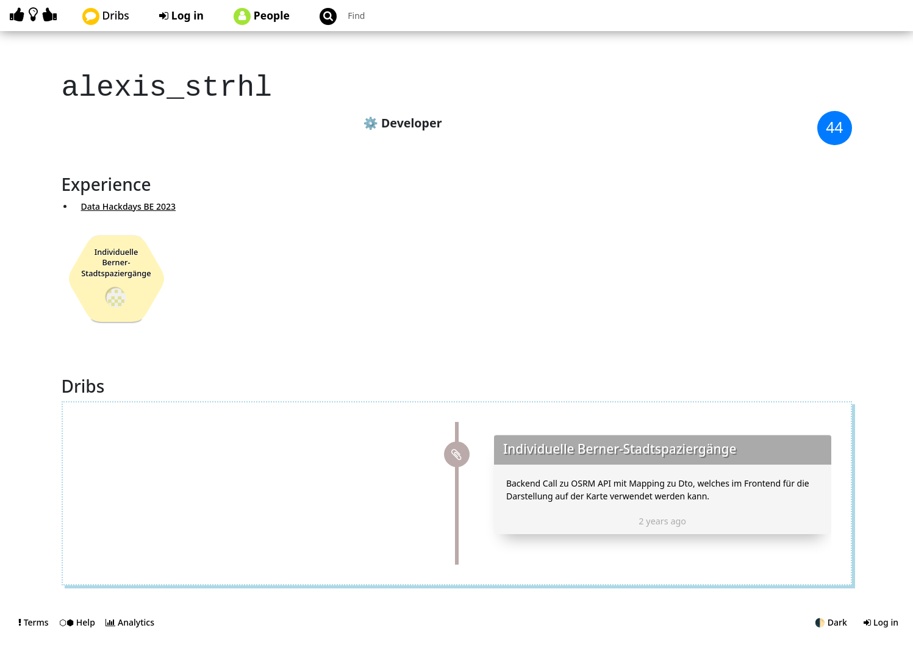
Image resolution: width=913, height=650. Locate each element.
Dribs (105, 16)
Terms (34, 634)
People (262, 16)
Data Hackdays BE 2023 (128, 203)
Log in (181, 15)
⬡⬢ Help (78, 634)
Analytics (130, 634)
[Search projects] (409, 15)
